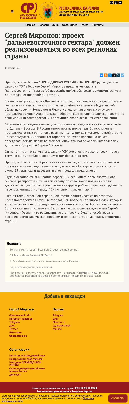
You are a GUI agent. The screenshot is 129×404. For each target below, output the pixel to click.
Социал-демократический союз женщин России (27, 370)
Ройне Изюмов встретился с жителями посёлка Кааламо (43, 262)
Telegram (14, 322)
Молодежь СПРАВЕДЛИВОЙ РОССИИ (25, 363)
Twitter (13, 329)
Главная (30, 25)
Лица (55, 25)
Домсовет (15, 374)
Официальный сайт (20, 315)
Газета (84, 25)
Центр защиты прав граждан (25, 359)
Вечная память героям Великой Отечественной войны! (42, 250)
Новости (44, 25)
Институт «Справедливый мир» (27, 355)
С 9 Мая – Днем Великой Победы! (29, 256)
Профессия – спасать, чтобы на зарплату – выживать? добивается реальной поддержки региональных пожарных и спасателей (57, 274)
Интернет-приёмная (20, 318)
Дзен (12, 325)
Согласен (118, 398)
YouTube (57, 329)
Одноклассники (18, 336)
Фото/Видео (69, 25)
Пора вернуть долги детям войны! (29, 268)
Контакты (98, 25)
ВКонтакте (15, 332)
